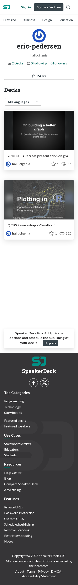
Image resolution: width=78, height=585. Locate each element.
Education (65, 20)
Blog (7, 478)
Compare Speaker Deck (21, 484)
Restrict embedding (18, 536)
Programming (14, 401)
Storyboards (13, 412)
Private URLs (13, 507)
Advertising (12, 490)
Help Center (13, 473)
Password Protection (19, 513)
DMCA (56, 571)
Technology (12, 407)
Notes (8, 541)
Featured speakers (17, 426)
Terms (31, 571)
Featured (9, 20)
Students (10, 455)
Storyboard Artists (17, 444)
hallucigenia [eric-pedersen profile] (18, 164)
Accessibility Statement (39, 576)
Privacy (43, 571)
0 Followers (59, 63)
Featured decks (15, 420)
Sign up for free (49, 7)
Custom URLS (14, 519)
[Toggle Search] (68, 7)
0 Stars (39, 76)
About (19, 571)
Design (47, 20)
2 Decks (18, 63)
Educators (11, 449)
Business (29, 20)
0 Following (39, 63)
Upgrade (50, 343)
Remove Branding (17, 530)
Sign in (26, 7)
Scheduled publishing (19, 524)
